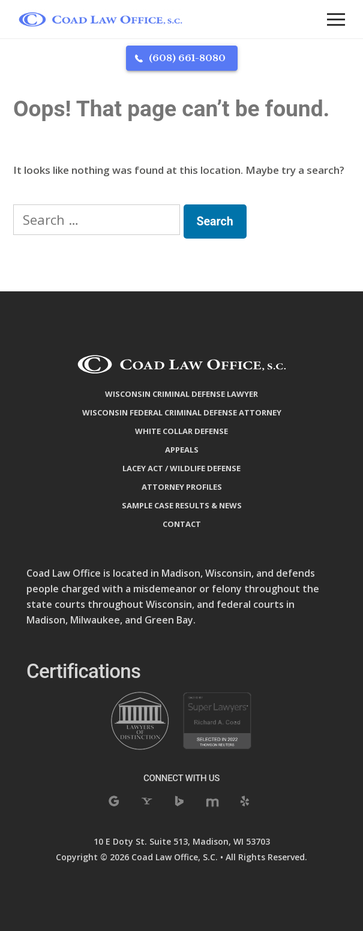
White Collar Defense (181, 431)
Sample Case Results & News (182, 505)
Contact (182, 524)
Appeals (182, 449)
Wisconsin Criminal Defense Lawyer (181, 393)
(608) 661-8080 (187, 58)
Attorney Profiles (182, 486)
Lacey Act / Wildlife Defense (181, 468)
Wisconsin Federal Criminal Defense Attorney (181, 412)
